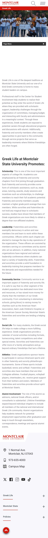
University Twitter (5, 479)
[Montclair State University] (10, 3)
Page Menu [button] (7, 44)
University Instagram (17, 479)
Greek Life (6, 8)
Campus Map (14, 466)
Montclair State (10, 506)
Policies (7, 516)
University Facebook (11, 479)
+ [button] (44, 496)
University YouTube (23, 479)
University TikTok (29, 479)
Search (33, 1)
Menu (42, 1)
